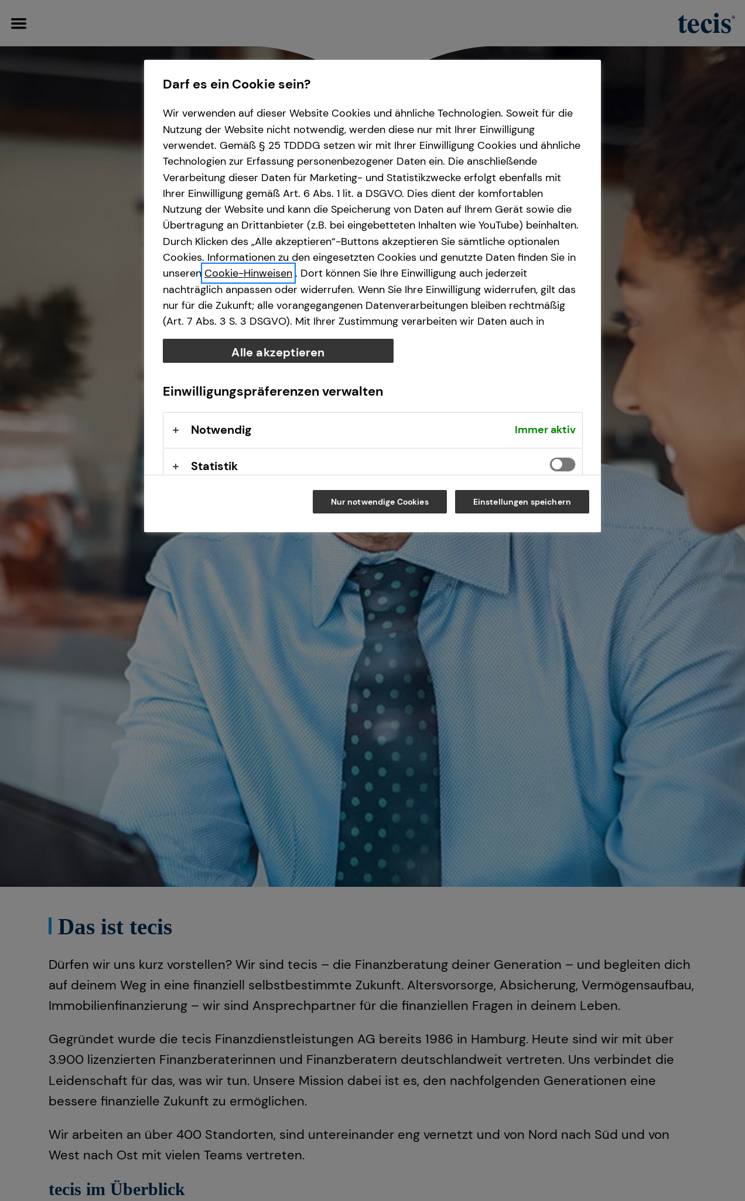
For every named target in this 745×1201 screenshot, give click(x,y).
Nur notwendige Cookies (380, 501)
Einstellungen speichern (522, 501)
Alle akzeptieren (277, 352)
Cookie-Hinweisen (248, 273)
